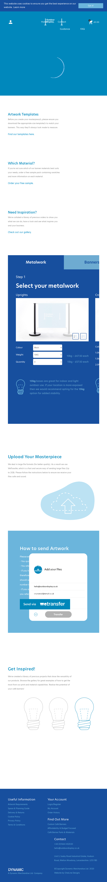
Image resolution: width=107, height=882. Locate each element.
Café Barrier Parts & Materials (61, 832)
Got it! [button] (91, 5)
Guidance (65, 29)
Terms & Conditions (16, 824)
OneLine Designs (72, 873)
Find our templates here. (21, 134)
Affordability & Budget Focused (62, 828)
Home (44, 21)
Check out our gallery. (19, 232)
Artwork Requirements (18, 804)
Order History (54, 812)
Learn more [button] (19, 7)
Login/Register (54, 804)
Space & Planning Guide (18, 808)
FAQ (82, 29)
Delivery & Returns (16, 812)
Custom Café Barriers (57, 824)
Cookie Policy (14, 816)
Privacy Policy (14, 820)
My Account (53, 808)
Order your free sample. (20, 183)
